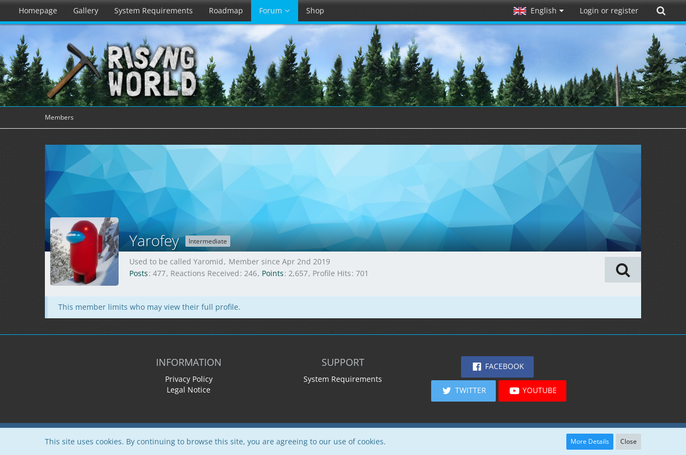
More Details (590, 441)
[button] (538, 10)
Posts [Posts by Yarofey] (138, 273)
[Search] (660, 10)
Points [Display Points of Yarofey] (273, 273)
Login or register (609, 10)
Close (628, 441)
